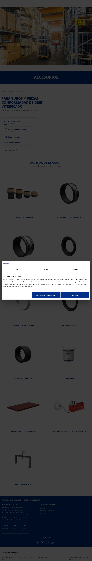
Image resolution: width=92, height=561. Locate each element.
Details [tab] (46, 269)
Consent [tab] (16, 269)
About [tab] (75, 269)
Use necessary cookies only (45, 295)
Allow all (75, 295)
